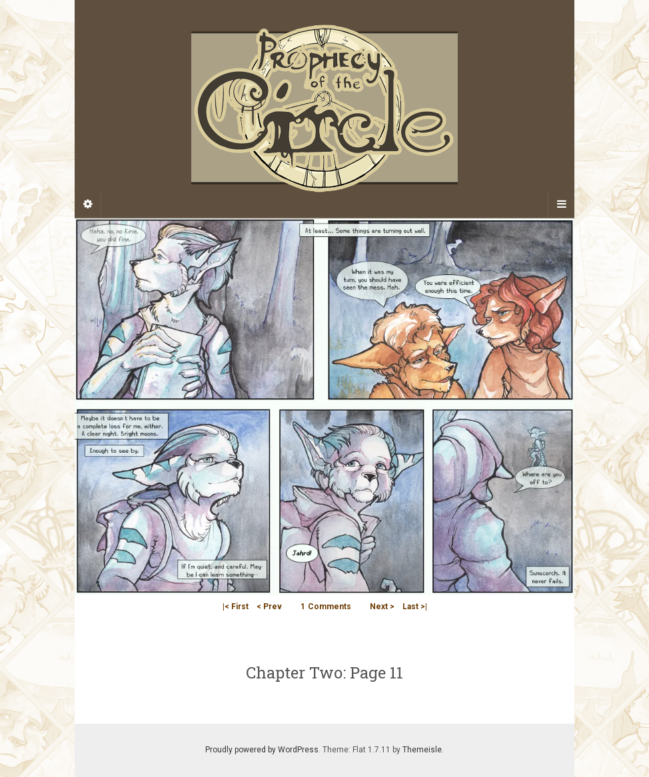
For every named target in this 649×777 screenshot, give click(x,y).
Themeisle (422, 749)
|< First (236, 606)
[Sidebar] (88, 204)
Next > (382, 606)
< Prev (269, 606)
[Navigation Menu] (561, 204)
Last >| (414, 606)
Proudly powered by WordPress (262, 749)
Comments (326, 606)
